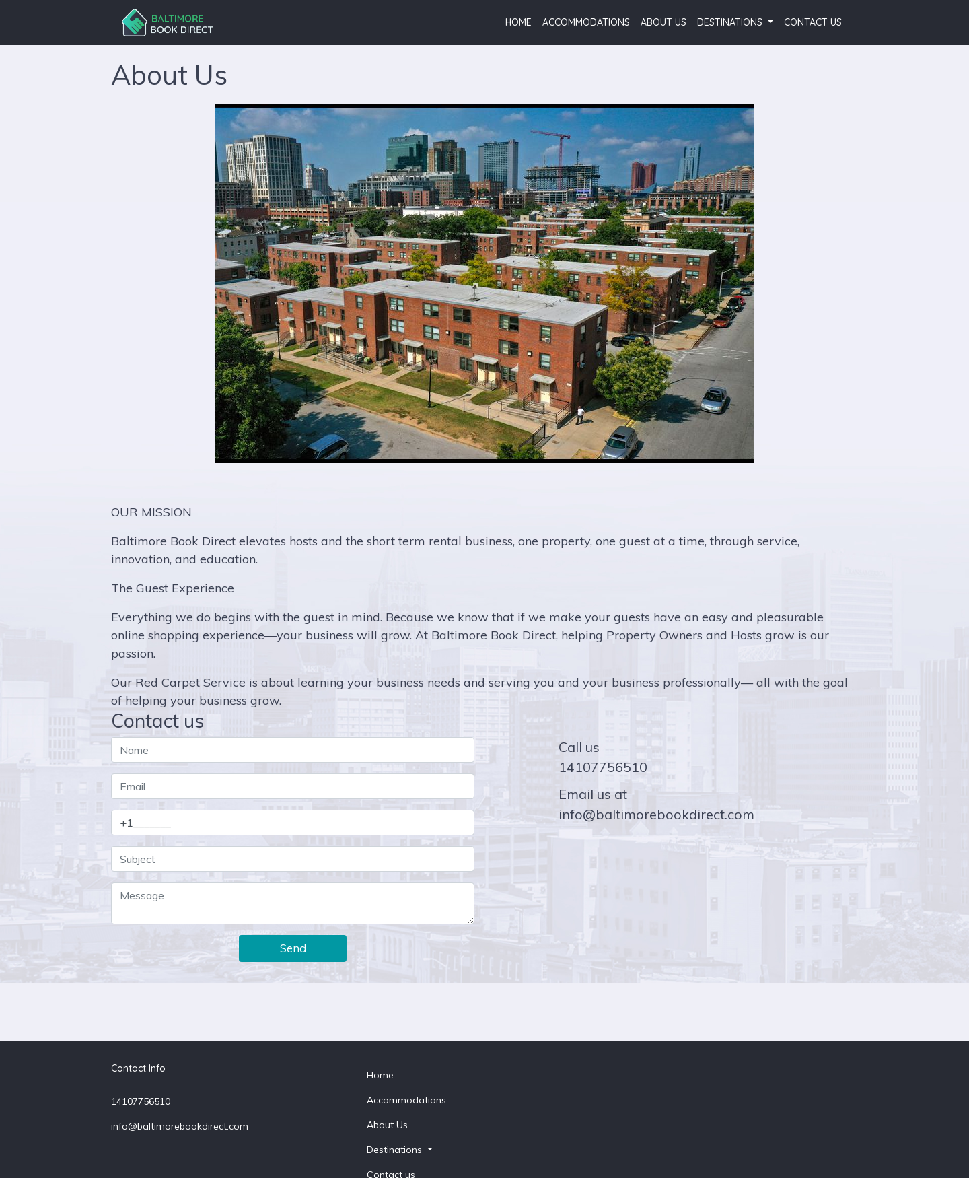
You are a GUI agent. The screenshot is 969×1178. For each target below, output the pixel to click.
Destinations (731, 22)
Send (293, 948)
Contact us (813, 22)
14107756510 (603, 767)
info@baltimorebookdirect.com (656, 814)
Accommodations (586, 22)
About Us (663, 22)
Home (518, 22)
